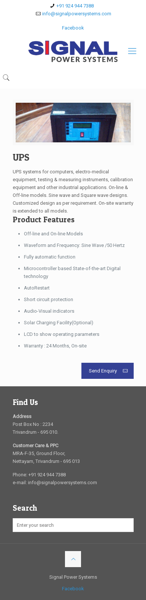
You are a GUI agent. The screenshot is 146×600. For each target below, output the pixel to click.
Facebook (73, 28)
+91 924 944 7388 (75, 6)
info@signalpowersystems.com (76, 13)
